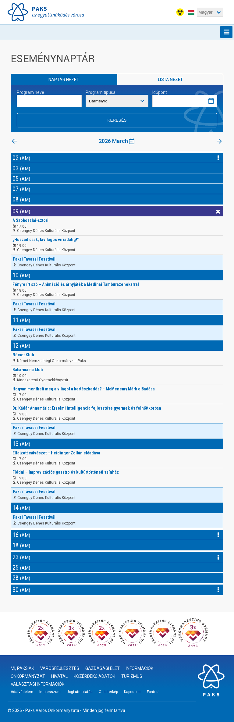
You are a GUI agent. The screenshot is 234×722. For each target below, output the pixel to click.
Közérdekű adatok (94, 676)
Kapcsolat (132, 692)
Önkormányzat (28, 676)
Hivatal (59, 676)
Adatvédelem (22, 692)
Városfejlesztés (59, 668)
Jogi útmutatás (80, 692)
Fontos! (153, 692)
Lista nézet (170, 79)
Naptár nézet (63, 79)
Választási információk (37, 684)
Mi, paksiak (22, 668)
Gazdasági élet (102, 668)
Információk (139, 668)
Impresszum (50, 692)
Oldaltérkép (108, 692)
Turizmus (131, 676)
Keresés (117, 120)
